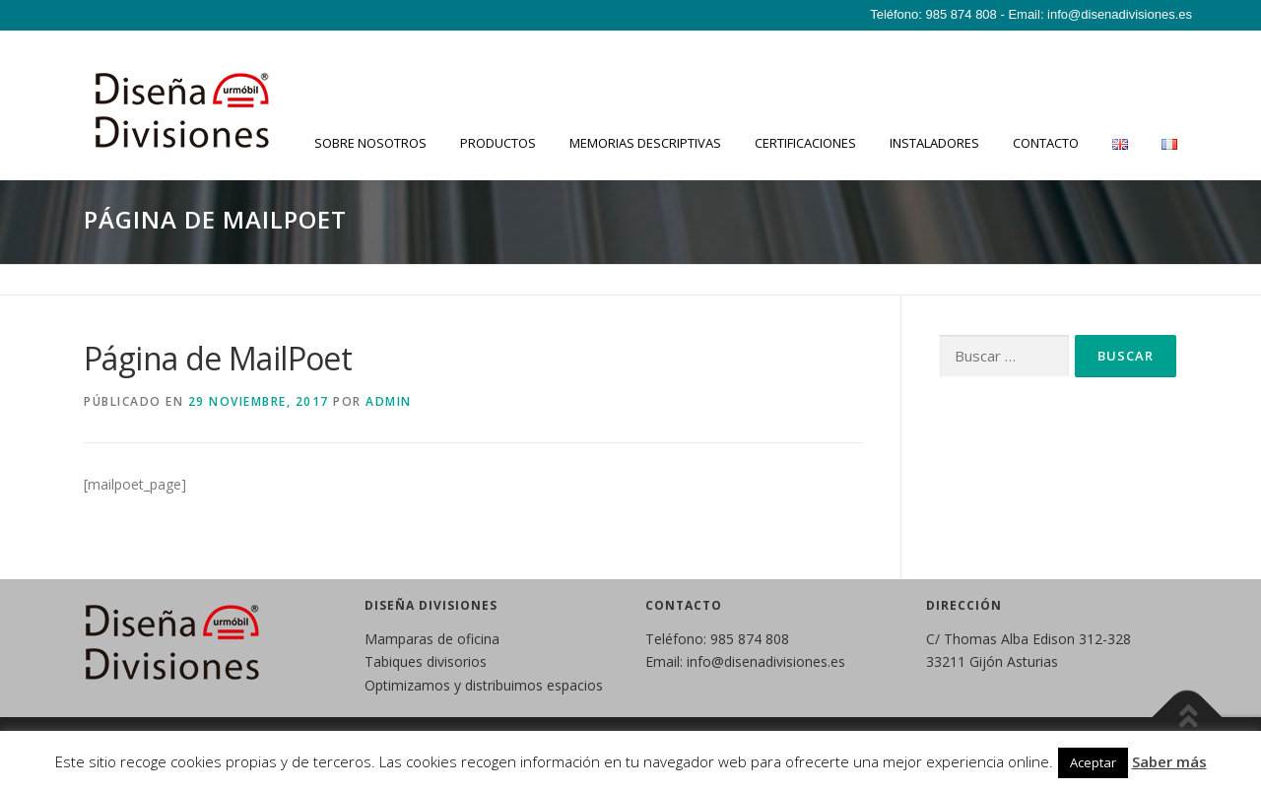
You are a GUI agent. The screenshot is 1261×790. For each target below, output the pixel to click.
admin (388, 401)
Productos (498, 143)
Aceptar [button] (1093, 762)
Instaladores (934, 143)
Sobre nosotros (370, 143)
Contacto (1046, 143)
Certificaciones (805, 143)
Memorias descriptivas (645, 143)
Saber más (1169, 761)
